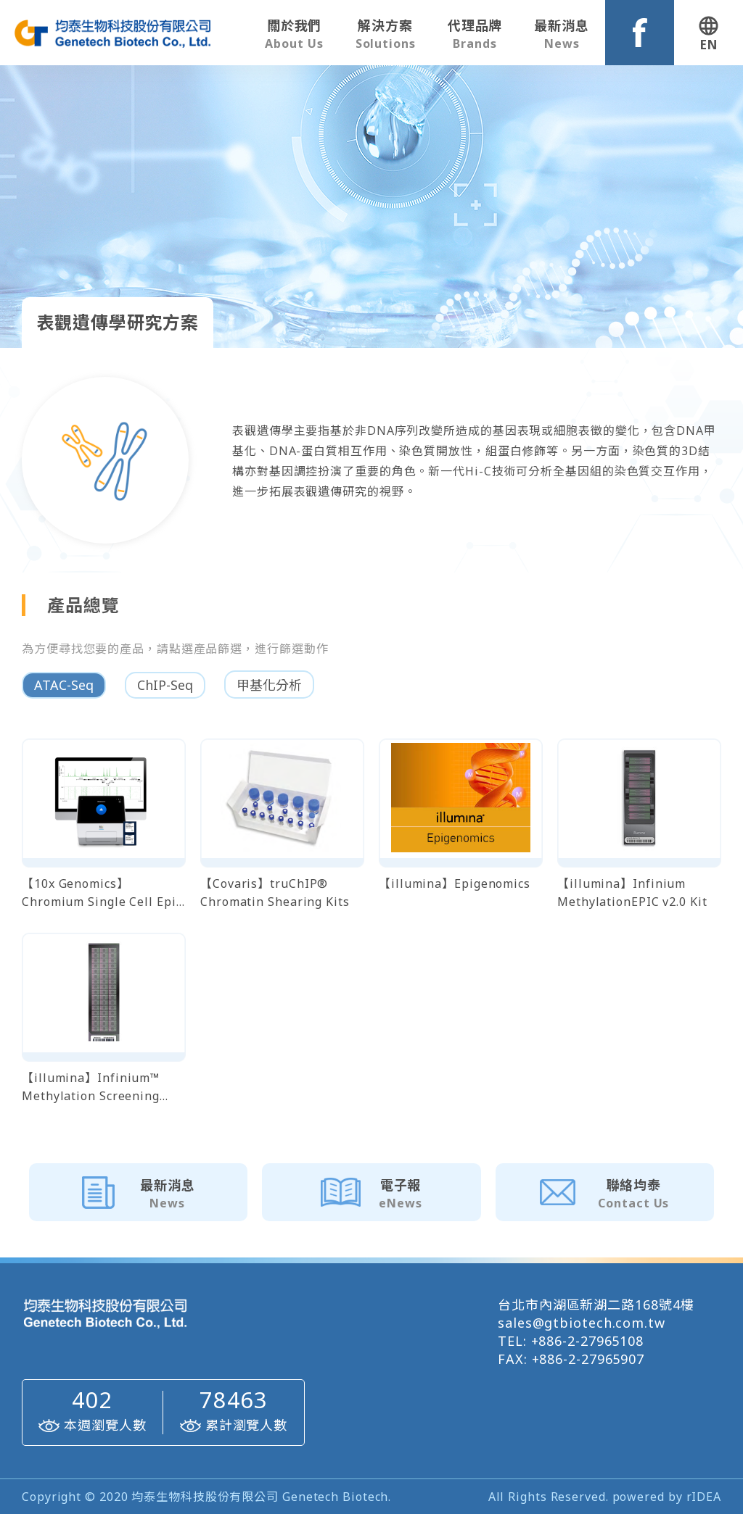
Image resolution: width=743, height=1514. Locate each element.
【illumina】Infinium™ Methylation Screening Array (91, 1087)
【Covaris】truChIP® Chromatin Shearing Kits (275, 892)
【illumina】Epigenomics (454, 883)
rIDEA (704, 1497)
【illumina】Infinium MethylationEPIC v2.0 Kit (632, 892)
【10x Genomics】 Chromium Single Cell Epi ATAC (99, 893)
